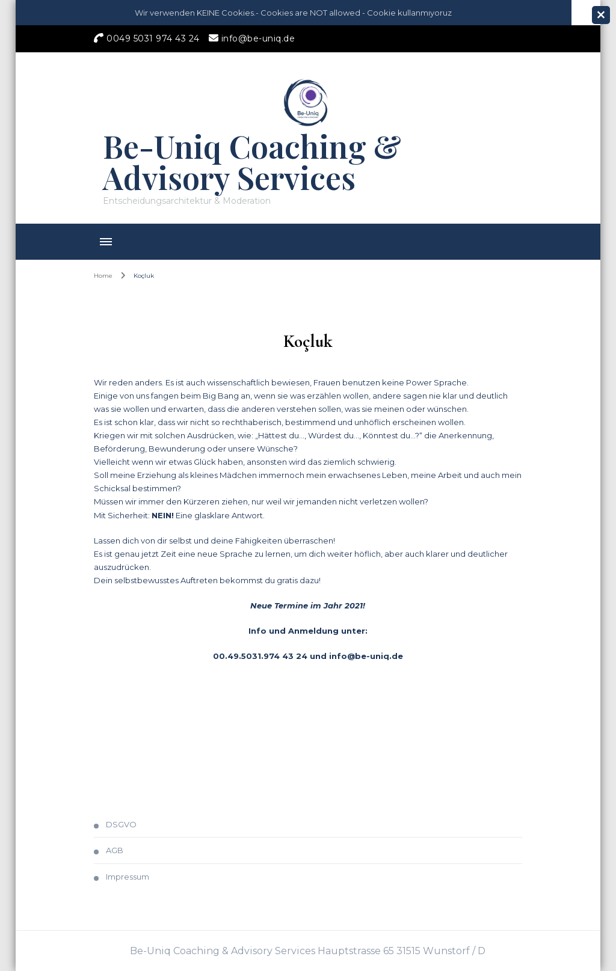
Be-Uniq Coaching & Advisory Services (252, 161)
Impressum (127, 876)
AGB (114, 850)
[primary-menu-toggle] (106, 242)
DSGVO (121, 824)
